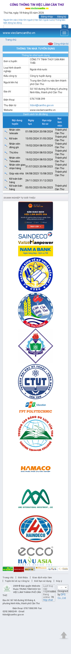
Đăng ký (61, 16)
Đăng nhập (47, 16)
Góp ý (59, 581)
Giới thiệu (23, 577)
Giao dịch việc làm (42, 577)
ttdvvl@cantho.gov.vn (42, 105)
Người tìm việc (10, 20)
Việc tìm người (26, 20)
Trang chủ (10, 39)
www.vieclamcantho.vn (19, 33)
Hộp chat (48, 600)
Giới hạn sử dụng (42, 581)
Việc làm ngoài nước (44, 20)
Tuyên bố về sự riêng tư (17, 581)
